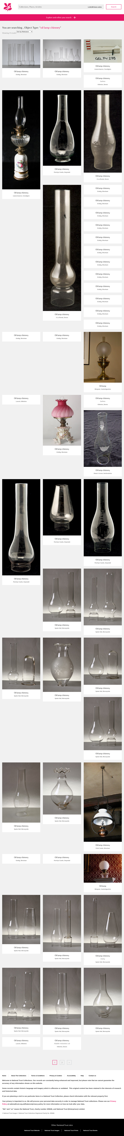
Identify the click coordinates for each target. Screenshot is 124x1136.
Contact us (92, 1075)
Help (82, 1075)
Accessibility (71, 1075)
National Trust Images (52, 1130)
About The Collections (18, 1075)
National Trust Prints (71, 1130)
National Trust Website (32, 1130)
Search (113, 7)
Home (4, 1075)
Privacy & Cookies (56, 1075)
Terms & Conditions (38, 1075)
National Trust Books (90, 1130)
